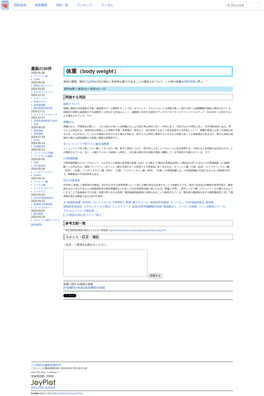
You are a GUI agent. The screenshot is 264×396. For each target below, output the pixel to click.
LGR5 (37, 79)
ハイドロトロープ (43, 188)
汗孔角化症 (39, 165)
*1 (206, 81)
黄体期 (210, 202)
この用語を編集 (40, 365)
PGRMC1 (118, 202)
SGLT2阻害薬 (71, 180)
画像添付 (56, 365)
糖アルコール (141, 202)
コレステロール (102, 202)
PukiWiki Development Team (70, 393)
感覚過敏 (38, 133)
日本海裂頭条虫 (194, 202)
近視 (36, 124)
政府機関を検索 (94, 287)
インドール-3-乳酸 (43, 152)
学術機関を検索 (73, 287)
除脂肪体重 (74, 202)
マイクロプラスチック (45, 114)
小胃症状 (89, 210)
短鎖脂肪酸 (39, 105)
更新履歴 (41, 5)
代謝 (36, 162)
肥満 (128, 202)
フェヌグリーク (121, 206)
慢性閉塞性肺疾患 (43, 108)
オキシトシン (41, 98)
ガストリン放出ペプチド (47, 220)
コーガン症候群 (187, 206)
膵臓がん (68, 122)
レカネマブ (39, 191)
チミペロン (177, 202)
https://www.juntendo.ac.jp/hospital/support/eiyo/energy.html (137, 230)
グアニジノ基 (41, 76)
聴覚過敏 (38, 130)
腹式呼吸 (38, 213)
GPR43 (86, 202)
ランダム (107, 5)
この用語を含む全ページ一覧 (81, 214)
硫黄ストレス (71, 103)
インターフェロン (43, 172)
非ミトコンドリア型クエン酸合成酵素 (86, 143)
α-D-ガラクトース (43, 92)
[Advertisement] (132, 37)
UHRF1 (38, 175)
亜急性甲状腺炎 (159, 202)
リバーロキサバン (43, 207)
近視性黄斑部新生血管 (45, 120)
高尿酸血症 (39, 146)
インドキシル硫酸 (43, 156)
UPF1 (37, 140)
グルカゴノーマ (72, 210)
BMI (92, 81)
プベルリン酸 (41, 181)
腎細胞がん (170, 206)
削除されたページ (43, 85)
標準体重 (189, 81)
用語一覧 (62, 5)
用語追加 (20, 5)
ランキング (84, 5)
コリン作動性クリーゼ (212, 206)
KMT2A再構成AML (43, 197)
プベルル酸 (39, 185)
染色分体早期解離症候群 (147, 206)
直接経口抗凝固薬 (43, 204)
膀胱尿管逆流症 (72, 206)
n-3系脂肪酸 (70, 158)
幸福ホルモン (41, 101)
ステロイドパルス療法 (97, 206)
